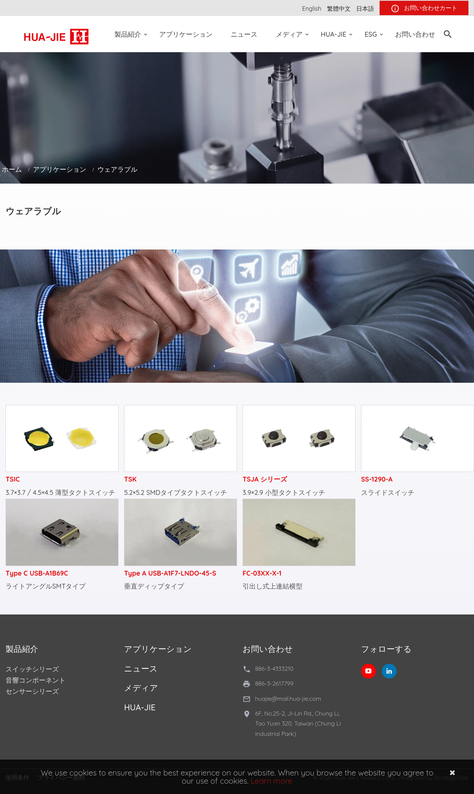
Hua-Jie (333, 34)
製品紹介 (127, 34)
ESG (371, 34)
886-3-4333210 (274, 668)
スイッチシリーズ (32, 669)
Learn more (272, 780)
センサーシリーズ (32, 691)
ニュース (244, 34)
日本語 (365, 8)
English (311, 8)
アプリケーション (186, 34)
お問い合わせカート (424, 8)
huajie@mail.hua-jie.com (288, 698)
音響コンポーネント (36, 680)
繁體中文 (339, 8)
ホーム (12, 169)
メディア (289, 34)
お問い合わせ (415, 34)
